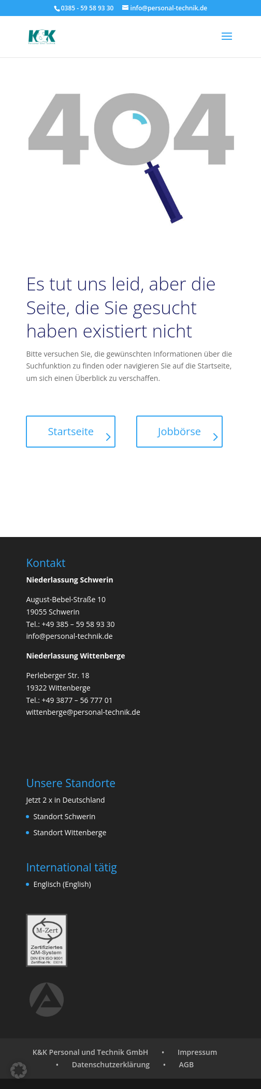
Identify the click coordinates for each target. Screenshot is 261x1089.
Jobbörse (179, 431)
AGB (186, 1064)
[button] (18, 1070)
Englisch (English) (62, 884)
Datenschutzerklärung (111, 1064)
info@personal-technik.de (69, 636)
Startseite (71, 431)
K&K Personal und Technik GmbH (91, 1052)
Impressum (197, 1052)
